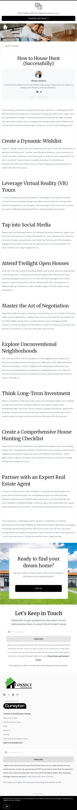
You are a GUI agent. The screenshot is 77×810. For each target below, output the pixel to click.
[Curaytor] (14, 708)
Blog (5, 726)
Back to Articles (12, 45)
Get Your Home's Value (12, 722)
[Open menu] (74, 27)
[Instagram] (17, 694)
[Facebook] (4, 694)
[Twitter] (9, 694)
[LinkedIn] (13, 694)
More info (24, 800)
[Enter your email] (41, 631)
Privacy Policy (38, 794)
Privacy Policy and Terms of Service (39, 776)
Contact (6, 734)
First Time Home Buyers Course (15, 738)
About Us (6, 730)
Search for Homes (10, 718)
